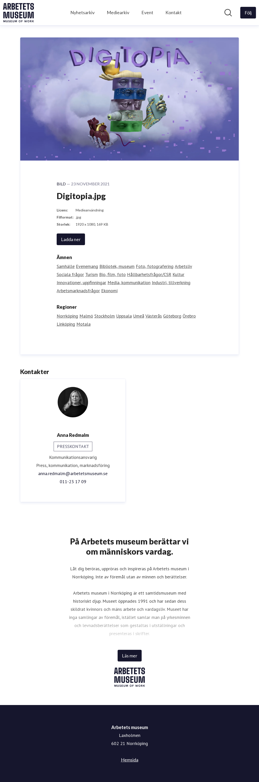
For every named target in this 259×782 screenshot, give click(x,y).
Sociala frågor (70, 274)
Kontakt (173, 12)
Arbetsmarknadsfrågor (78, 291)
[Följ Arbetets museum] (248, 12)
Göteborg (172, 316)
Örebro (189, 316)
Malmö (86, 316)
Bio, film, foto (112, 274)
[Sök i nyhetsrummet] (228, 13)
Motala (83, 324)
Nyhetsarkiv (82, 12)
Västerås (153, 316)
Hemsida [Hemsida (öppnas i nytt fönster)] (129, 760)
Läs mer (129, 655)
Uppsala (124, 316)
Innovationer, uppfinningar (81, 282)
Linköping (66, 324)
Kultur (178, 274)
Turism (91, 274)
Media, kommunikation (128, 282)
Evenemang (87, 266)
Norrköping (67, 316)
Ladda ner (71, 239)
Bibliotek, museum (117, 266)
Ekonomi (109, 291)
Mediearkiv (118, 12)
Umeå (138, 316)
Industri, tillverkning (171, 282)
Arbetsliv (183, 266)
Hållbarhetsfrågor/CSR (149, 274)
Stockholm (104, 316)
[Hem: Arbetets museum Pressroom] (18, 12)
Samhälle (66, 266)
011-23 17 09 (73, 481)
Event (147, 12)
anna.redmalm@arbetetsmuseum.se (72, 473)
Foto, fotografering (155, 266)
